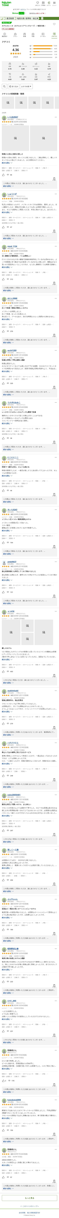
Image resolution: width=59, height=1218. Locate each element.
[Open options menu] (26, 86)
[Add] (54, 24)
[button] (8, 103)
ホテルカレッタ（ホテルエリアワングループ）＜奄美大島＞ (24, 26)
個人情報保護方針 (33, 1213)
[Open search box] (4, 86)
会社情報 (22, 1213)
